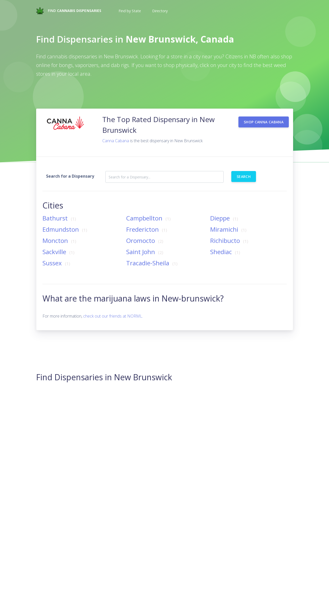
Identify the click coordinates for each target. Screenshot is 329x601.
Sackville (59, 245)
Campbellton (149, 211)
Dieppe (225, 211)
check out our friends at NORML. (113, 309)
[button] (129, 11)
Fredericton (147, 223)
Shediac (226, 245)
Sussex (57, 256)
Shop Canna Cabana (263, 115)
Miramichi (229, 223)
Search (244, 170)
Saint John (145, 245)
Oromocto (145, 234)
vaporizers (86, 65)
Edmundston (65, 223)
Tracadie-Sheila (152, 256)
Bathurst (60, 211)
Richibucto (230, 234)
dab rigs (120, 65)
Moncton (60, 234)
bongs (66, 65)
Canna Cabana (115, 134)
